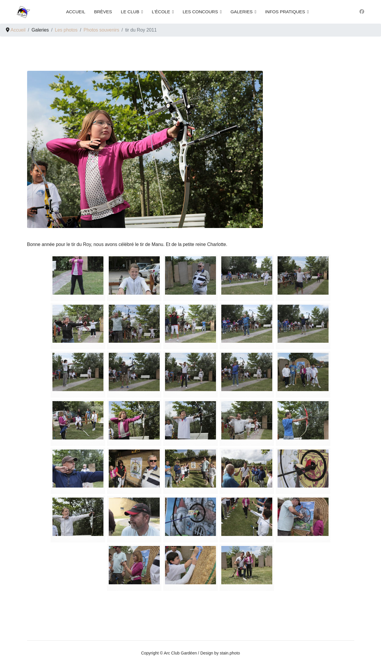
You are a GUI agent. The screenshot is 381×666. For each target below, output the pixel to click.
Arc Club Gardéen (180, 653)
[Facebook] (361, 11)
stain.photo (230, 653)
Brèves (103, 11)
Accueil (75, 11)
